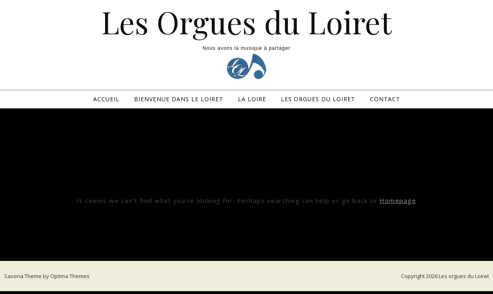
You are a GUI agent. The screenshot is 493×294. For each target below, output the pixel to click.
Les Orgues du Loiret (246, 22)
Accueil (106, 99)
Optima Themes (70, 276)
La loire (252, 99)
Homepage (397, 200)
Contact (385, 99)
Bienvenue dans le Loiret (178, 99)
